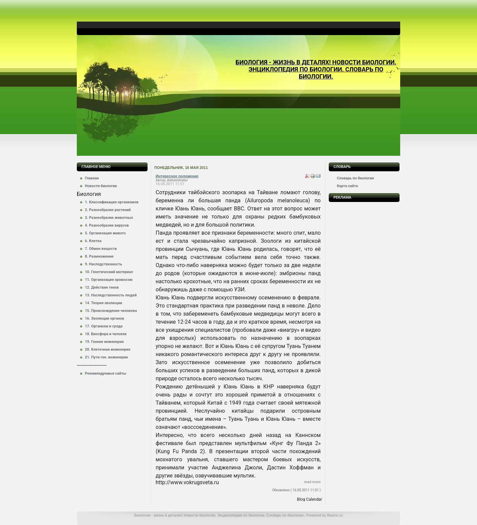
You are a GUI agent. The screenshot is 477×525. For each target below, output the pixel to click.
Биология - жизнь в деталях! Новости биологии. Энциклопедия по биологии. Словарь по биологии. (315, 69)
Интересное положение (177, 176)
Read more (312, 482)
